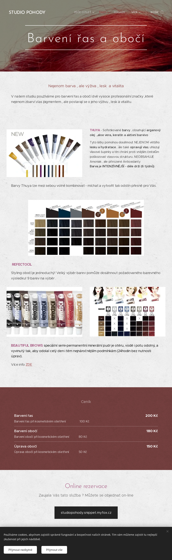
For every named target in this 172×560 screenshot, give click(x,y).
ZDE (29, 365)
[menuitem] (84, 12)
